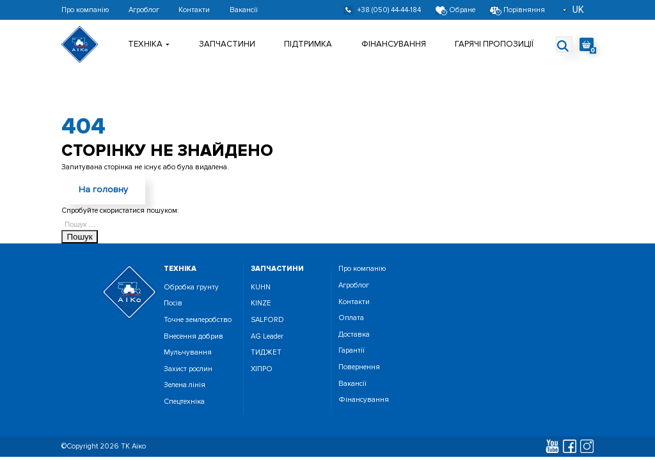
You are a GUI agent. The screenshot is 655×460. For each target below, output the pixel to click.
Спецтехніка (184, 401)
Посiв (173, 303)
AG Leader (267, 336)
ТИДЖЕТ (266, 352)
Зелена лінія (184, 384)
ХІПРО (261, 368)
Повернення (359, 367)
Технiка (149, 44)
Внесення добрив (193, 336)
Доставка (354, 334)
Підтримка (308, 44)
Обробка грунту (191, 287)
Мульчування (188, 352)
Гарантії (351, 350)
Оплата (351, 317)
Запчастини (227, 44)
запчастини (277, 268)
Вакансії (244, 9)
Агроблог (144, 9)
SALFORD (267, 319)
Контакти (194, 9)
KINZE (261, 303)
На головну (103, 189)
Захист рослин (188, 368)
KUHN (261, 287)
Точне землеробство (198, 319)
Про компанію (85, 9)
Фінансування (393, 44)
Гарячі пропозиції (494, 44)
